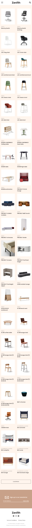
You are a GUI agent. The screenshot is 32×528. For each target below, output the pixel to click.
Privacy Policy (21, 520)
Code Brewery (22, 525)
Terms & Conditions (12, 520)
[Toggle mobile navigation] (2, 2)
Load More (16, 481)
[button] (30, 3)
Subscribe (26, 501)
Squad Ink (13, 525)
